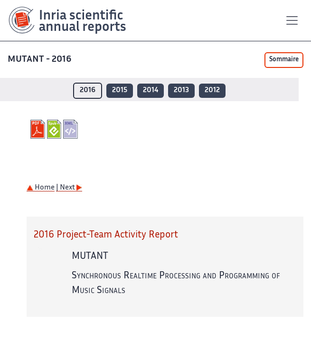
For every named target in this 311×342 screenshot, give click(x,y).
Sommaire (284, 60)
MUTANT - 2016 (40, 60)
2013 (181, 90)
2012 (212, 90)
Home (41, 188)
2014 (150, 90)
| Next (69, 188)
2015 (119, 90)
